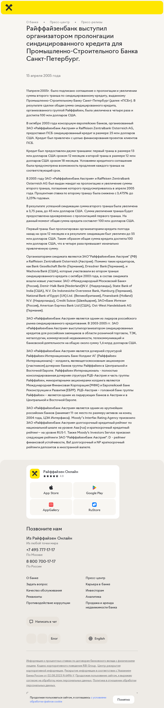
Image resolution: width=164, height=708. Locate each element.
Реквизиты (34, 597)
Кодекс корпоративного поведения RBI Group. (67, 665)
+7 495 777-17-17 (40, 549)
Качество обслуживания (44, 590)
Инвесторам (95, 590)
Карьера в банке (98, 584)
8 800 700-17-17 (41, 561)
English (96, 638)
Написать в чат (43, 621)
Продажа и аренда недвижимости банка (101, 605)
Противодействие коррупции (48, 603)
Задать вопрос (37, 584)
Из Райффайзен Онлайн (49, 538)
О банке (32, 578)
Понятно (123, 700)
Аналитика (93, 597)
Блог (54, 638)
